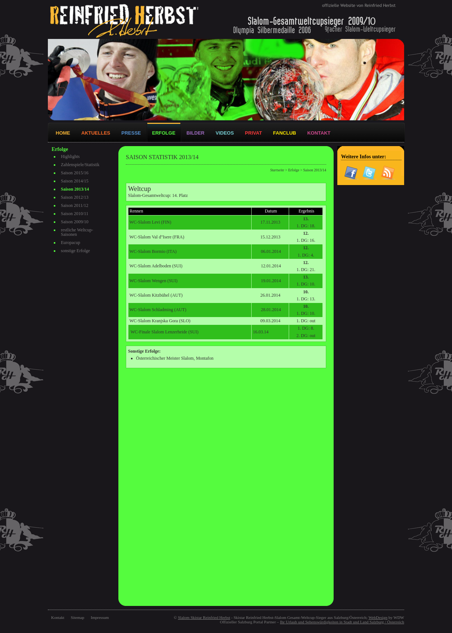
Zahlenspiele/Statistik (80, 164)
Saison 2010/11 (74, 213)
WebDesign (378, 617)
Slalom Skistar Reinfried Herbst (204, 617)
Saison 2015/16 (74, 172)
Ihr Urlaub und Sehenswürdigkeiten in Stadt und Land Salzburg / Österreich (342, 622)
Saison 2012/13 (74, 197)
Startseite (277, 170)
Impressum (100, 617)
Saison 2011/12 (74, 205)
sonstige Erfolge (75, 250)
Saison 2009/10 (74, 221)
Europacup (70, 242)
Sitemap (77, 617)
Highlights (70, 156)
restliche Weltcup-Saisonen (77, 232)
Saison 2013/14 (75, 189)
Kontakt (57, 617)
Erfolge (293, 170)
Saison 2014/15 (74, 181)
